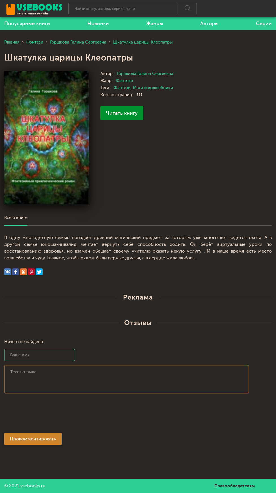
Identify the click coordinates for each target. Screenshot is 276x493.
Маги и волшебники (153, 87)
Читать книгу (122, 113)
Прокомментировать (33, 439)
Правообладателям (234, 485)
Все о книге (15, 217)
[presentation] (47, 415)
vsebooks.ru (33, 485)
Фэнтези (124, 80)
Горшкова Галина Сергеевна (145, 73)
